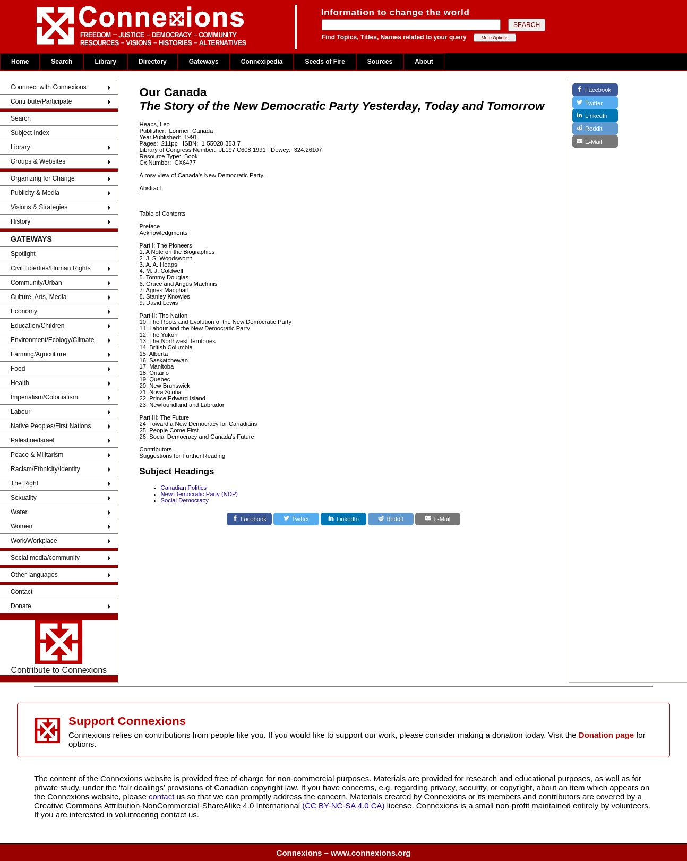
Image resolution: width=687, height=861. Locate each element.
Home (20, 61)
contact (163, 796)
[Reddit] (391, 519)
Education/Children (37, 325)
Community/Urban (36, 282)
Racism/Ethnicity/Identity (45, 469)
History (20, 221)
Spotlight (23, 254)
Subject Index (30, 133)
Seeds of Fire (325, 61)
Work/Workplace (34, 540)
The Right (24, 483)
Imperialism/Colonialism (44, 397)
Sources (379, 61)
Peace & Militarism (37, 454)
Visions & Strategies (39, 207)
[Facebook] (249, 519)
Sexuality (24, 497)
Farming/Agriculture (38, 354)
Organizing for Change (43, 178)
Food (18, 368)
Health (20, 383)
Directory (153, 61)
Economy (24, 311)
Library (105, 61)
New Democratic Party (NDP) (199, 494)
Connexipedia (262, 61)
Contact (21, 591)
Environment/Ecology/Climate (52, 340)
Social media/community (45, 557)
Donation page (606, 734)
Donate (21, 606)
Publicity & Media (35, 193)
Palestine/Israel (32, 440)
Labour (20, 411)
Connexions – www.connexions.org (344, 852)
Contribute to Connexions (59, 647)
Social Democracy (185, 500)
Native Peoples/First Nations (51, 426)
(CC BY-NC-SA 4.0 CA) (343, 805)
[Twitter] (296, 519)
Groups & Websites (38, 161)
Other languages (34, 574)
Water (19, 512)
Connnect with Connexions (49, 87)
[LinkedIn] (343, 519)
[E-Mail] (438, 519)
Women (21, 526)
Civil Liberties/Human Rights (51, 268)
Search (61, 61)
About (424, 61)
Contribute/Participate (41, 101)
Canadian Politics (184, 487)
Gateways (204, 61)
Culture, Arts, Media (38, 297)
